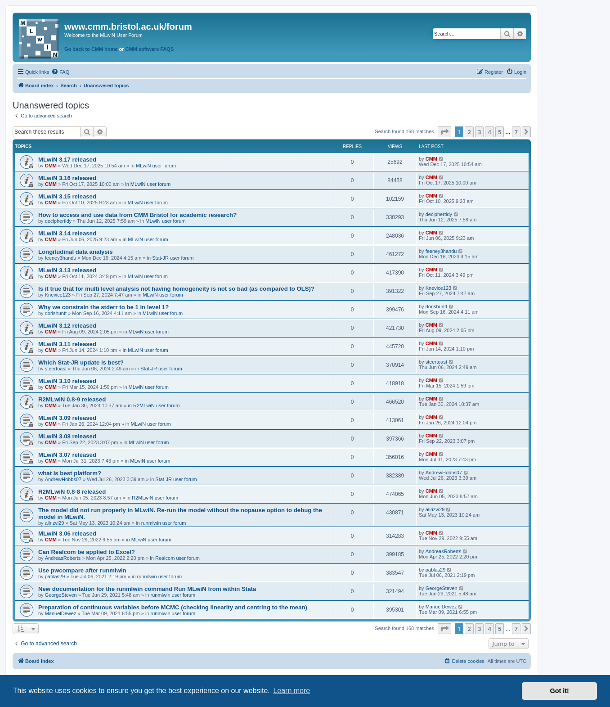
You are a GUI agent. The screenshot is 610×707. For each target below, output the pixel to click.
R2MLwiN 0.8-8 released (72, 491)
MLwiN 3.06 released (67, 533)
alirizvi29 (54, 523)
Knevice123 (58, 294)
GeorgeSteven (61, 595)
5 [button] (499, 132)
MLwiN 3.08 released (67, 436)
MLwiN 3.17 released (67, 159)
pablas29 (55, 576)
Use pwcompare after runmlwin (82, 570)
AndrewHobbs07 (63, 479)
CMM (51, 165)
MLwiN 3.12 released (67, 325)
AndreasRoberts (63, 558)
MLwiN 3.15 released (67, 196)
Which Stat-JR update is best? (81, 362)
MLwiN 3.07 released (67, 454)
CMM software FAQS (150, 49)
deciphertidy (58, 221)
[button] (444, 131)
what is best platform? (69, 473)
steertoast (56, 368)
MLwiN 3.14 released (67, 233)
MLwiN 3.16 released (67, 178)
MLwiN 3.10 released (67, 381)
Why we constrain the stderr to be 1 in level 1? (103, 307)
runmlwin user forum (163, 523)
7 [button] (516, 132)
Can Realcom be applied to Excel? (86, 552)
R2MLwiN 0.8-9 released (72, 399)
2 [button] (469, 132)
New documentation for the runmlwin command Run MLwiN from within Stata (147, 588)
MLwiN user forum (156, 165)
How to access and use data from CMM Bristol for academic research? (137, 215)
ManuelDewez (60, 613)
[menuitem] (60, 72)
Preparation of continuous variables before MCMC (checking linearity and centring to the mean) (172, 607)
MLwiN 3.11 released (67, 344)
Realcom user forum (177, 558)
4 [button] (489, 132)
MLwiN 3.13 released (67, 270)
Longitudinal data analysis (75, 251)
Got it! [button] (559, 690)
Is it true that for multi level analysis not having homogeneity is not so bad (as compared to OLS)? (176, 288)
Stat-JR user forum (172, 258)
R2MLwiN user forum (156, 405)
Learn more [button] (291, 690)
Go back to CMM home (91, 49)
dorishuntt (56, 313)
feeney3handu (60, 258)
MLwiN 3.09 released (67, 417)
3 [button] (479, 132)
